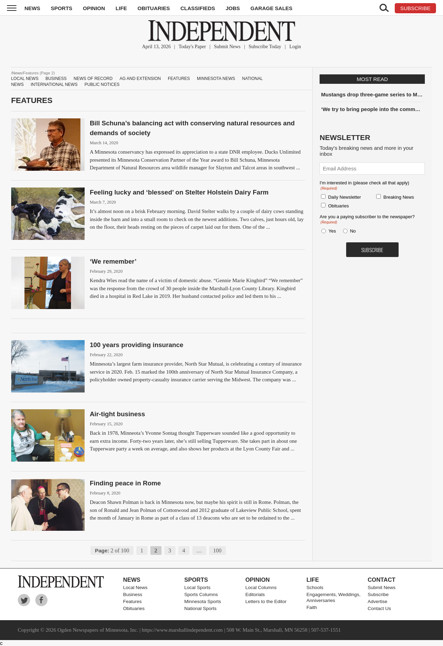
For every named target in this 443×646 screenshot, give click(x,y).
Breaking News (398, 197)
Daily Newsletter (344, 197)
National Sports (200, 608)
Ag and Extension (140, 78)
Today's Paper (192, 46)
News (32, 8)
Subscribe (377, 594)
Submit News (227, 46)
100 (217, 550)
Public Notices (102, 84)
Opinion (94, 8)
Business (56, 78)
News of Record (93, 78)
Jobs (233, 8)
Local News (24, 78)
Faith (312, 607)
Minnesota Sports (202, 601)
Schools (315, 587)
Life (121, 8)
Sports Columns (201, 594)
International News (54, 84)
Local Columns (261, 587)
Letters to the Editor (266, 601)
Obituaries (153, 8)
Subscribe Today (265, 46)
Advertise (377, 601)
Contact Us (379, 608)
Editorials (255, 594)
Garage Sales (271, 8)
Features (179, 78)
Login (295, 46)
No (353, 231)
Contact (381, 580)
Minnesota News (216, 78)
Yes (330, 231)
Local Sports (197, 587)
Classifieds (197, 8)
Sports (61, 8)
